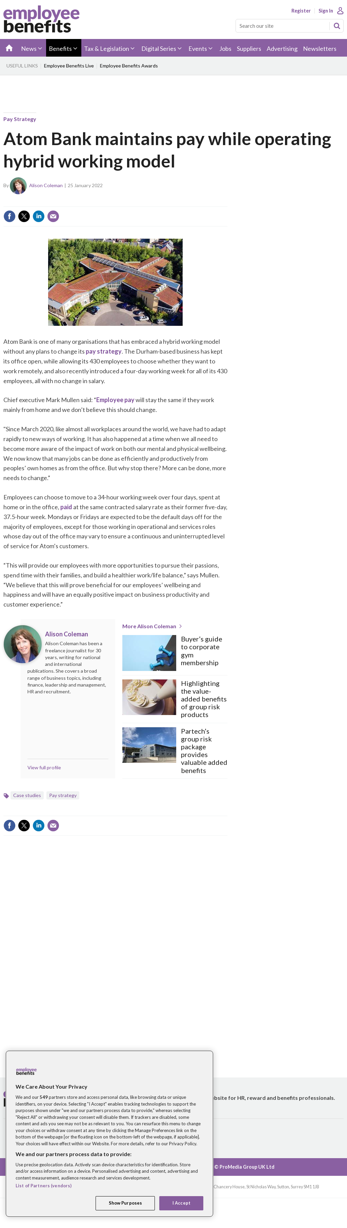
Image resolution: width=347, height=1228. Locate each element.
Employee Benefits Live (69, 65)
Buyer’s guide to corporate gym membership (201, 651)
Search (336, 25)
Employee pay (115, 399)
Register (301, 11)
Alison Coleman (46, 185)
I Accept (181, 1203)
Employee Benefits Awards (129, 65)
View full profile (44, 767)
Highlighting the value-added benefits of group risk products (204, 699)
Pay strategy (19, 119)
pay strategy (104, 351)
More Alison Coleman (149, 626)
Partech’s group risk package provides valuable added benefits (204, 750)
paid (66, 507)
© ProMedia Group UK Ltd (244, 1167)
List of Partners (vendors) (44, 1185)
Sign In (326, 11)
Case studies (27, 795)
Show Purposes (125, 1203)
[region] (109, 1133)
